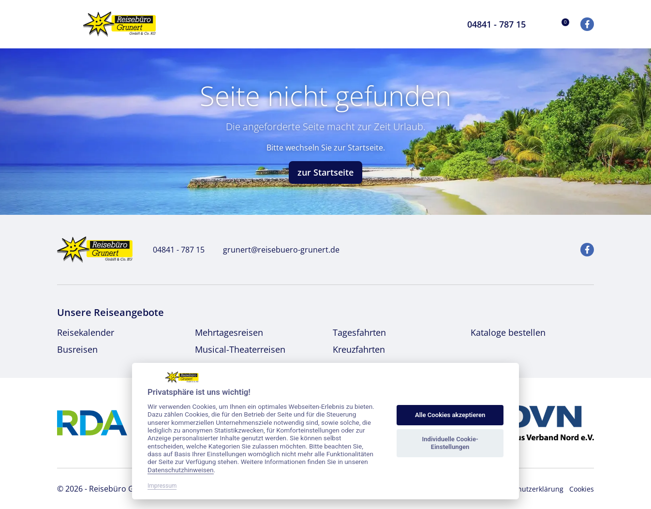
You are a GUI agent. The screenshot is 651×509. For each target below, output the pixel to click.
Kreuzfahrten (359, 349)
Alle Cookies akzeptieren (450, 415)
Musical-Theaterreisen (240, 349)
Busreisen (77, 349)
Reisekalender (85, 332)
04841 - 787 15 (173, 249)
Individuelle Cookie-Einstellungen (450, 442)
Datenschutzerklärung (527, 489)
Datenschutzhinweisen (181, 470)
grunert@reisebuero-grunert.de (276, 249)
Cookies (581, 489)
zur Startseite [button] (325, 172)
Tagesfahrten (359, 332)
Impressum (162, 485)
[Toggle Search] (440, 24)
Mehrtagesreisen (229, 332)
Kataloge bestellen (508, 332)
